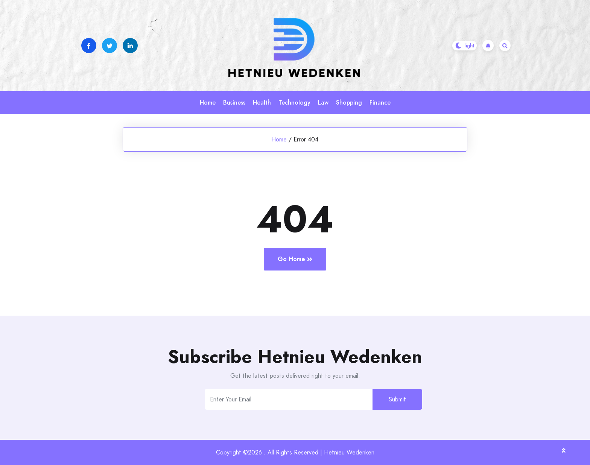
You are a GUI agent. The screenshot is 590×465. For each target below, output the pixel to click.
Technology (294, 102)
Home (208, 102)
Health (262, 102)
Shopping (349, 102)
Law (323, 102)
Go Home (295, 259)
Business (234, 102)
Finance (380, 102)
